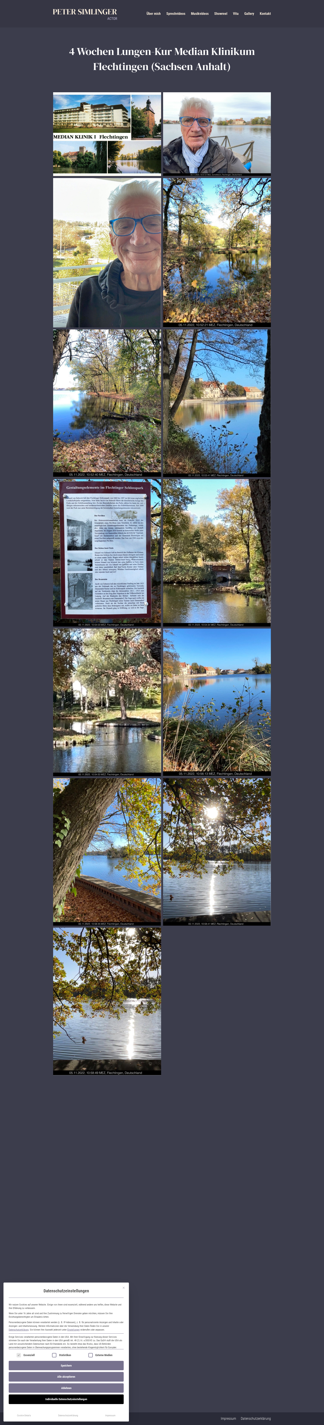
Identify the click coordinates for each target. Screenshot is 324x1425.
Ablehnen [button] (66, 1388)
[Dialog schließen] (123, 1287)
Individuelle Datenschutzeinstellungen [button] (66, 1399)
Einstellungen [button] (73, 1329)
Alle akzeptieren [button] (66, 1376)
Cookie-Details (24, 1415)
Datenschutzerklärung (19, 1329)
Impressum (110, 1415)
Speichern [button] (66, 1365)
